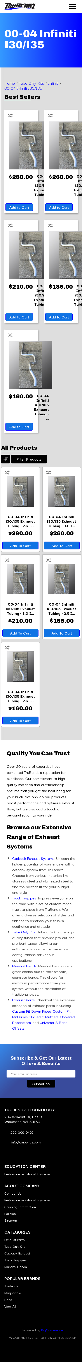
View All (10, 1306)
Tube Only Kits (24, 932)
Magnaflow (12, 1292)
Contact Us (12, 1193)
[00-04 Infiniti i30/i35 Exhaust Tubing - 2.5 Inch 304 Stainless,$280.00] (20, 521)
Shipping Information (20, 1206)
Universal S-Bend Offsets (40, 1025)
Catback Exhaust (17, 1253)
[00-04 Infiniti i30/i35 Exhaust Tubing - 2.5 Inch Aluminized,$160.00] (41, 407)
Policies (10, 1213)
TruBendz (11, 1285)
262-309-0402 (18, 1132)
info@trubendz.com (22, 1142)
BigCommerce (52, 1329)
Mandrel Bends (24, 966)
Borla (8, 1299)
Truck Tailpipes (24, 898)
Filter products (29, 459)
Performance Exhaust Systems (27, 1173)
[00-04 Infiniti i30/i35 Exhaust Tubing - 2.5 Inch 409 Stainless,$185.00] (62, 608)
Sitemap (10, 1220)
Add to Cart (19, 207)
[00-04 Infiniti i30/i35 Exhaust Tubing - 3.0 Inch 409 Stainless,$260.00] (62, 521)
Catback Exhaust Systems (33, 858)
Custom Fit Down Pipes (31, 1011)
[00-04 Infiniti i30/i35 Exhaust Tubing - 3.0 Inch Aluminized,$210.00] (20, 608)
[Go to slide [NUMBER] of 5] (38, 734)
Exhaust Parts (23, 1000)
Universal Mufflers (44, 1017)
